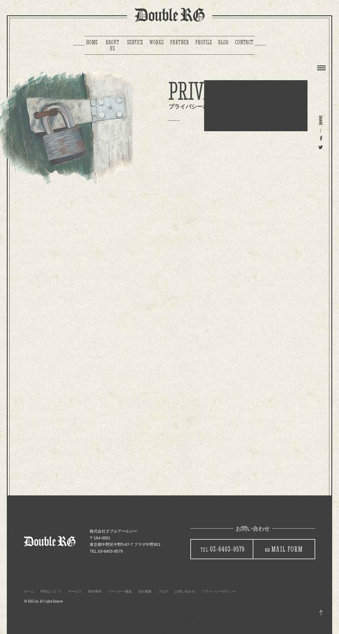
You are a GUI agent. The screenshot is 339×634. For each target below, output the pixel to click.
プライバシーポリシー (219, 591)
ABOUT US (112, 45)
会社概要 (145, 591)
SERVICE (135, 42)
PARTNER (179, 42)
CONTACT (244, 42)
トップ (321, 613)
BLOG (223, 42)
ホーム (29, 591)
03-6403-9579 (223, 549)
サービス (75, 591)
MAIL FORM (287, 549)
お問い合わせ (185, 591)
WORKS (156, 42)
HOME (92, 42)
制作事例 (95, 591)
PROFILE (203, 42)
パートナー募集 (120, 591)
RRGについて (51, 591)
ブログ (163, 591)
